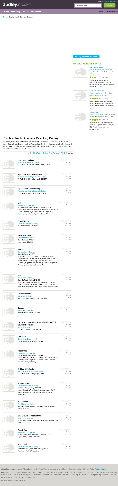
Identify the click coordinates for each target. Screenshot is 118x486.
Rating (45, 153)
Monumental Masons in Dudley (28, 163)
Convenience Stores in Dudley (28, 223)
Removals (10, 477)
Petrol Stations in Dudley (26, 404)
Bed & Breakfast (20, 472)
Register (112, 1)
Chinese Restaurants (77, 472)
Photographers (95, 475)
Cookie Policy (38, 469)
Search (109, 5)
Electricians (90, 472)
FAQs (92, 469)
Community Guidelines (81, 469)
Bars (12, 472)
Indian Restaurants (20, 475)
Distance (69, 153)
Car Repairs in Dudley (25, 296)
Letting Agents (76, 475)
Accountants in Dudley (25, 418)
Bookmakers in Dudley (25, 310)
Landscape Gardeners (62, 475)
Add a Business (100, 469)
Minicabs (85, 475)
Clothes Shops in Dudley (26, 238)
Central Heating (63, 472)
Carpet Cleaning (50, 472)
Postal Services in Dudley (26, 353)
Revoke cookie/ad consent (53, 469)
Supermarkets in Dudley (26, 205)
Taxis (34, 477)
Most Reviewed (54, 153)
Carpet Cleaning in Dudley (98, 93)
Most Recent (37, 153)
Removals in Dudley (24, 327)
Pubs (3, 477)
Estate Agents (100, 472)
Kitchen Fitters (48, 475)
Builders (41, 472)
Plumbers (113, 475)
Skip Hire (28, 477)
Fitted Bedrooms (112, 472)
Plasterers (105, 475)
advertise (64, 146)
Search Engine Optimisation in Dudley (30, 371)
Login (106, 1)
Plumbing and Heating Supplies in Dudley (32, 177)
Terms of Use (67, 469)
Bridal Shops (32, 472)
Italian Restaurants (34, 475)
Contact (19, 469)
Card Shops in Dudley (97, 114)
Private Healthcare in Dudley (99, 70)
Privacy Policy (27, 469)
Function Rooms (7, 475)
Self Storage (19, 477)
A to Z (63, 153)
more (100, 87)
